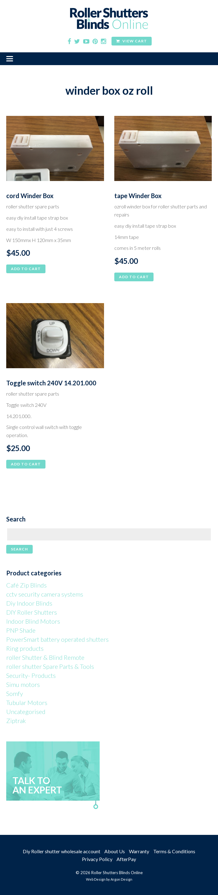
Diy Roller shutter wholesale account (61, 851)
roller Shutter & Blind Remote (45, 657)
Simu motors (23, 684)
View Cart (131, 41)
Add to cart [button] (26, 268)
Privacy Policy (97, 859)
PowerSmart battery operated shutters (57, 639)
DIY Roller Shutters (31, 612)
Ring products (25, 648)
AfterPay (126, 859)
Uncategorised (25, 711)
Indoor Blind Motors (33, 621)
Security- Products (31, 675)
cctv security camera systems (44, 594)
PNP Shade (21, 630)
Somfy (14, 693)
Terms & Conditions (174, 851)
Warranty (139, 851)
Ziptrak (16, 720)
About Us (114, 851)
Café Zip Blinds (26, 585)
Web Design (96, 879)
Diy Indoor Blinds (29, 603)
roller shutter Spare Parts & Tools (50, 666)
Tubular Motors (26, 702)
